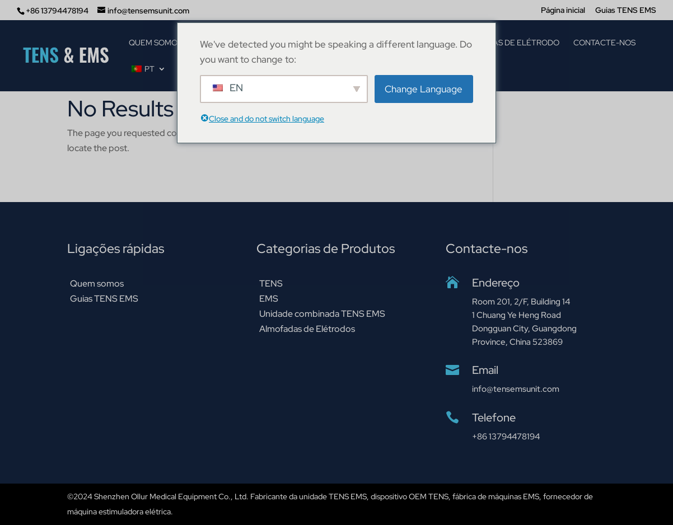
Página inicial (563, 10)
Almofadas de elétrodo (507, 43)
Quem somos (155, 43)
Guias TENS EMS (625, 10)
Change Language (423, 89)
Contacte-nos (604, 43)
